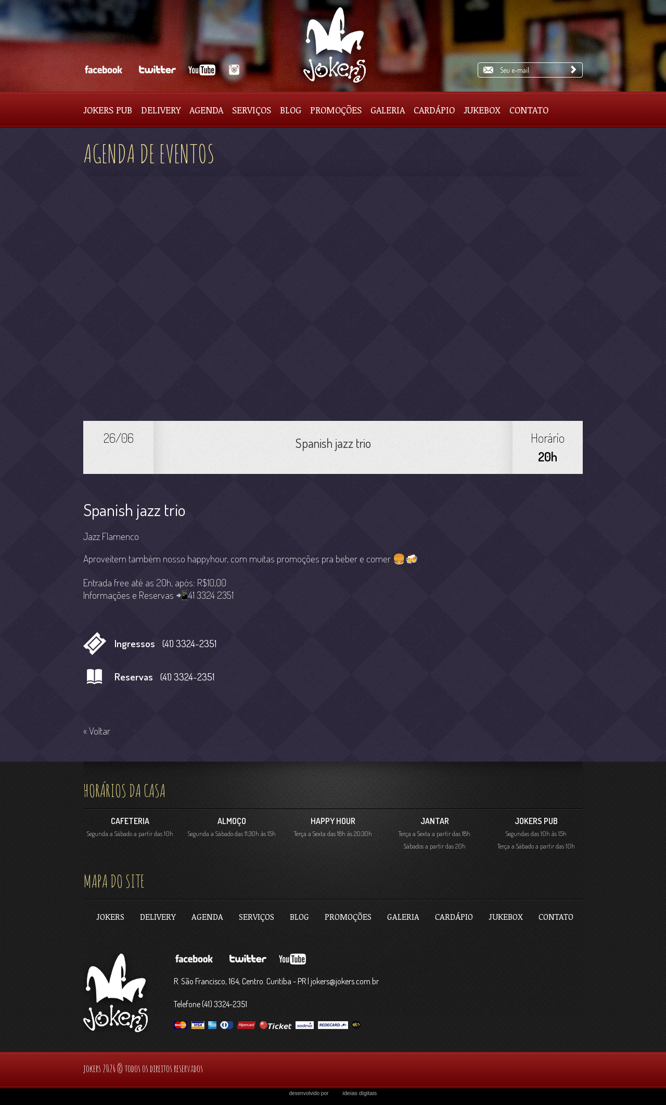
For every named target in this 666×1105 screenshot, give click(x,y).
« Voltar (96, 730)
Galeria (387, 110)
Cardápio (434, 110)
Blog (290, 110)
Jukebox (482, 110)
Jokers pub (107, 110)
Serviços (251, 110)
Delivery (161, 110)
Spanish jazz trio (333, 443)
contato (556, 916)
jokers (110, 916)
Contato (528, 110)
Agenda (206, 110)
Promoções (336, 110)
